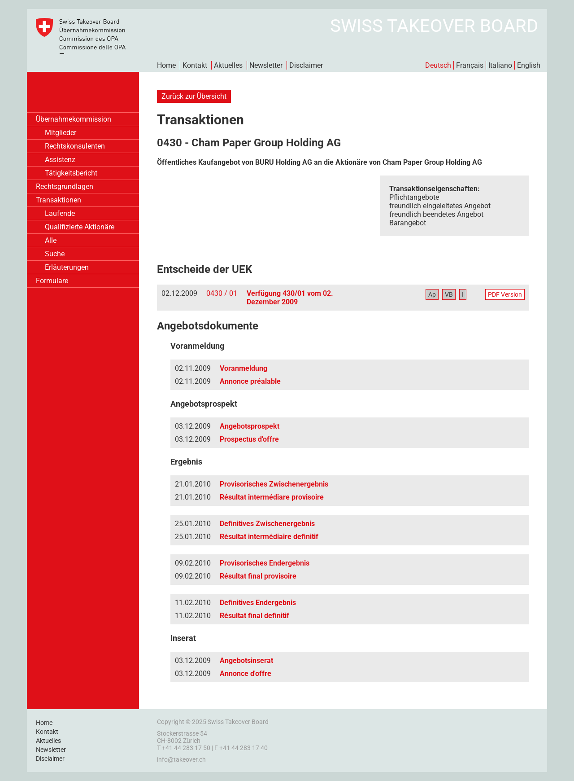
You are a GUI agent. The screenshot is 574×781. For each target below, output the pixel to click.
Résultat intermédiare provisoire (272, 497)
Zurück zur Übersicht (193, 96)
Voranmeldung (243, 368)
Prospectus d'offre (249, 439)
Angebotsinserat (246, 660)
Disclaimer (306, 65)
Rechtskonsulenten (75, 146)
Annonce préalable (250, 381)
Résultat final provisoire (258, 576)
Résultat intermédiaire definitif (269, 536)
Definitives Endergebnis (258, 602)
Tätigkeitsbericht (71, 173)
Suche (55, 254)
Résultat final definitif (254, 615)
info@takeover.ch (181, 759)
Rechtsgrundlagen (64, 186)
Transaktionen (58, 200)
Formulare (52, 280)
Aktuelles (228, 65)
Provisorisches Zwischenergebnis (274, 484)
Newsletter (266, 65)
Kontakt (195, 65)
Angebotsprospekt (249, 426)
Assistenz (60, 159)
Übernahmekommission (73, 119)
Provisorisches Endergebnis (264, 563)
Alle (51, 240)
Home (166, 65)
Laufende (60, 213)
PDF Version (505, 294)
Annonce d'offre (245, 673)
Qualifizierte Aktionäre (79, 227)
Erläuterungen (67, 267)
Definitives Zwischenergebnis (267, 523)
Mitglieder (60, 132)
